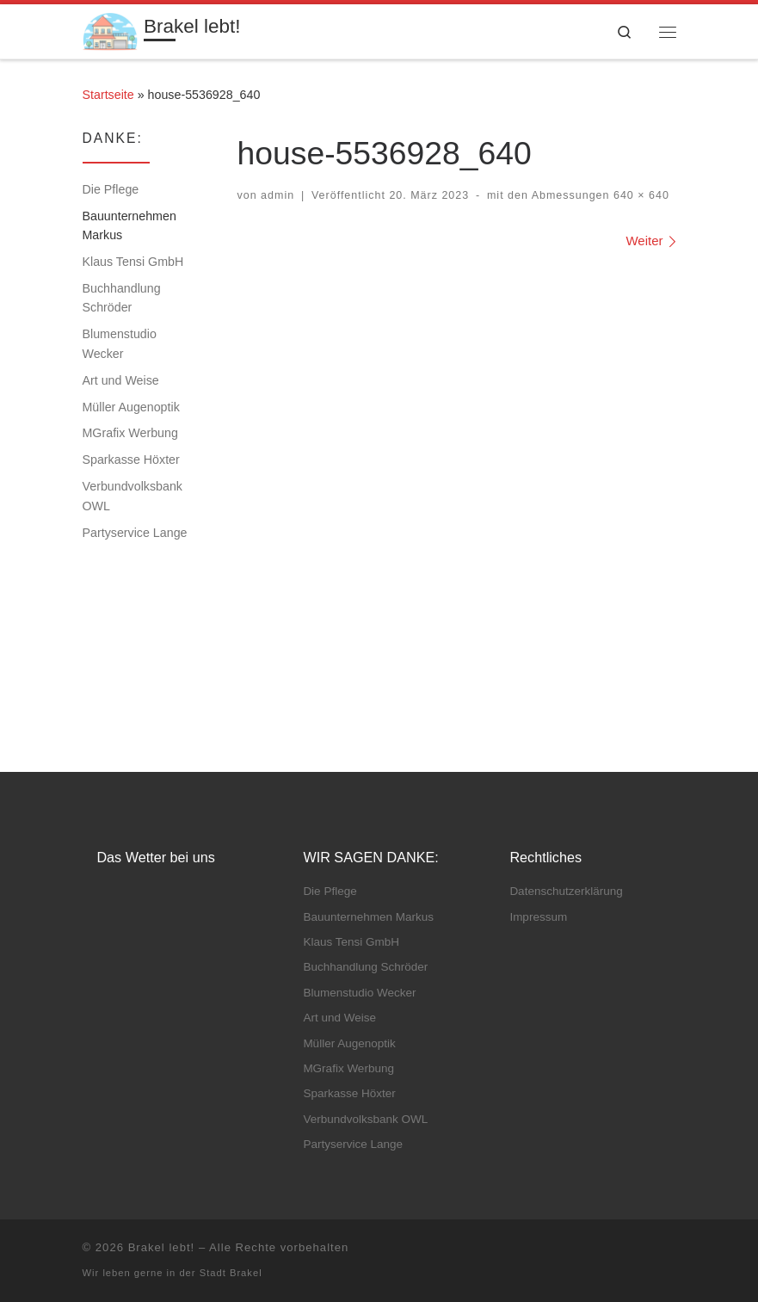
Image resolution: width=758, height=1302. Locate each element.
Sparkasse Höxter (131, 459)
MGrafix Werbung (130, 433)
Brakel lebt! (161, 1247)
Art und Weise (121, 380)
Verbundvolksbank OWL (132, 495)
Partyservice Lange (135, 533)
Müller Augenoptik (131, 407)
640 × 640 (639, 195)
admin (277, 195)
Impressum (538, 916)
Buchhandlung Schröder (122, 297)
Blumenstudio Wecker (120, 343)
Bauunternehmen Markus (129, 225)
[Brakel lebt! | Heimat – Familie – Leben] (111, 29)
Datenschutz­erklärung (565, 891)
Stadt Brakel (231, 1273)
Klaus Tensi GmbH (133, 261)
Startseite (108, 95)
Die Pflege (111, 189)
